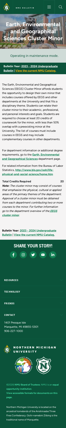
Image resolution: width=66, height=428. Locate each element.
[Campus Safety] (43, 365)
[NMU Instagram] (23, 254)
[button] (60, 7)
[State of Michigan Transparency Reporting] (24, 365)
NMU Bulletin (25, 8)
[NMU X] (33, 254)
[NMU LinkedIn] (52, 254)
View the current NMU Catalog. (35, 70)
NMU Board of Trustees (27, 384)
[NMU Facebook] (13, 254)
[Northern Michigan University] (6, 7)
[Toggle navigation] (49, 7)
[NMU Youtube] (42, 254)
